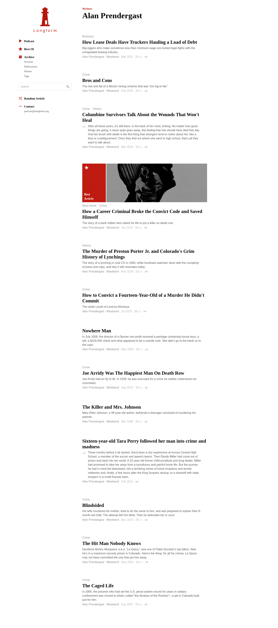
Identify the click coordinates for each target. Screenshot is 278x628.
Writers (28, 71)
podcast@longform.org (36, 111)
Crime (86, 74)
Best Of (26, 49)
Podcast (26, 41)
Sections (28, 61)
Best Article (89, 205)
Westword (112, 56)
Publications (30, 66)
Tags (26, 76)
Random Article (31, 98)
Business (88, 36)
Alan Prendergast (93, 56)
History (97, 108)
